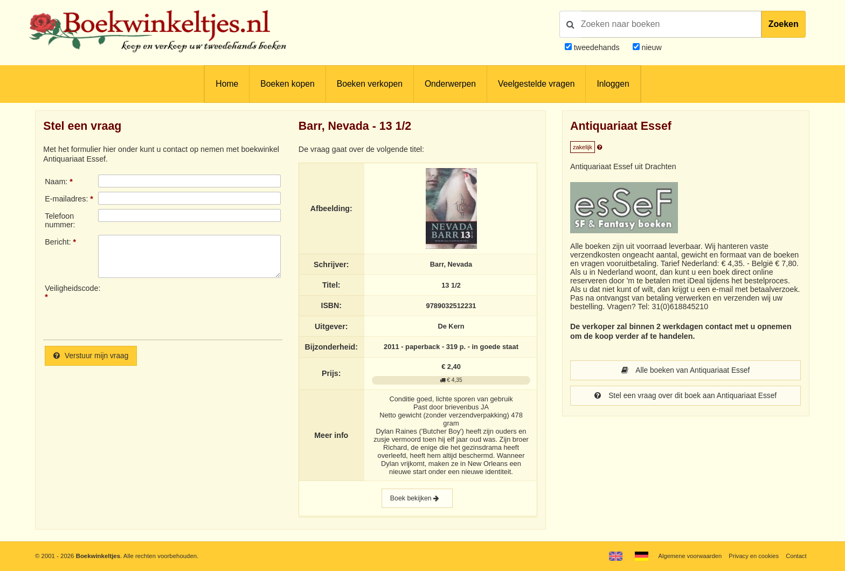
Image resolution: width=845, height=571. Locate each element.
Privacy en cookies (752, 556)
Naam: (56, 181)
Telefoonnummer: (60, 220)
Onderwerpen (450, 83)
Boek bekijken (417, 499)
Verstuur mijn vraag (92, 356)
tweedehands (597, 47)
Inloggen (613, 83)
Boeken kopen (287, 83)
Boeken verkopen (370, 83)
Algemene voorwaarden (687, 556)
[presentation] (188, 308)
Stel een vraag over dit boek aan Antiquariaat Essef (685, 396)
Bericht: (58, 242)
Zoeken (783, 24)
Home (227, 83)
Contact (795, 556)
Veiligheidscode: (71, 288)
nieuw (651, 47)
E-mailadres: (66, 198)
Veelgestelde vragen (536, 83)
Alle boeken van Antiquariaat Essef (685, 370)
